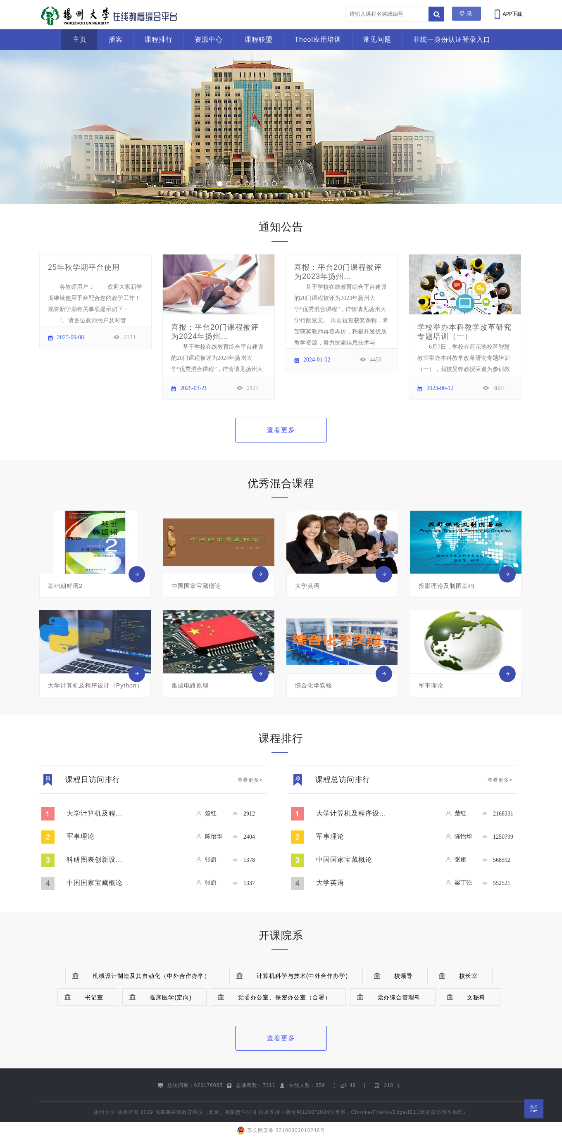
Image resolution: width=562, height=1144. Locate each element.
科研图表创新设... (94, 859)
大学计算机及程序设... (351, 813)
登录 (466, 13)
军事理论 (81, 836)
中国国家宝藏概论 (95, 882)
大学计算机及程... (94, 813)
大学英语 (330, 882)
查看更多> (250, 780)
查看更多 (281, 429)
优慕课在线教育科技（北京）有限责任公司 (206, 1112)
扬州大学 (104, 1112)
